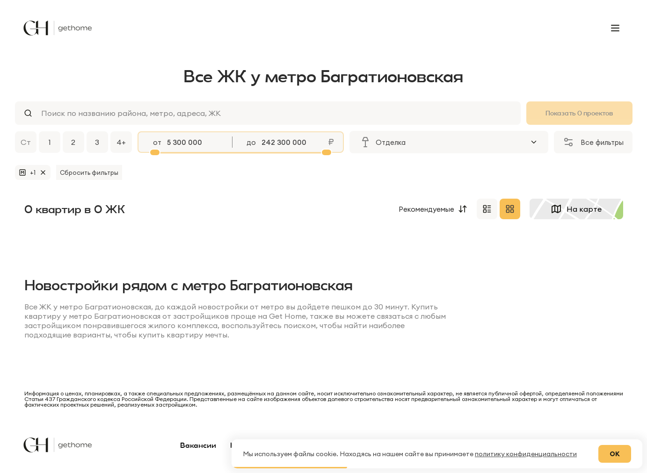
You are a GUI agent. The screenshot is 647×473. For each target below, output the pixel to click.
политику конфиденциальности (526, 454)
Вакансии (198, 445)
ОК (615, 454)
